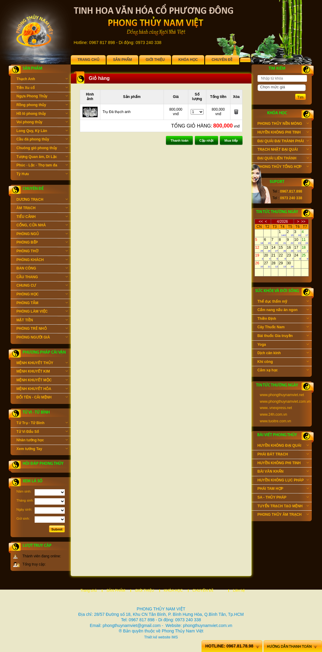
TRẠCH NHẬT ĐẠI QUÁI (283, 150)
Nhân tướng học (42, 440)
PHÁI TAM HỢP (283, 489)
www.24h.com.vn (273, 414)
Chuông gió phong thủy (42, 148)
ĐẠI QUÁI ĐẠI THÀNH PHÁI (283, 141)
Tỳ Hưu (42, 174)
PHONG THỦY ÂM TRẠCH (283, 515)
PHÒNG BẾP (42, 243)
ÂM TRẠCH (42, 208)
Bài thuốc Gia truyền (283, 336)
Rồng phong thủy (42, 105)
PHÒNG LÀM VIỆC (42, 312)
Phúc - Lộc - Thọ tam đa (42, 166)
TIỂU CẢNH (42, 217)
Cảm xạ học (283, 370)
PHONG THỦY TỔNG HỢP (283, 167)
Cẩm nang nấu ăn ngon (283, 310)
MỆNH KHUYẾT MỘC (42, 380)
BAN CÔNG (42, 269)
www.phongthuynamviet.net (282, 395)
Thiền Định (283, 319)
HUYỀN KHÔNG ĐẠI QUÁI (283, 446)
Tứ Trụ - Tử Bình (42, 423)
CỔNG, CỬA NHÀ (42, 225)
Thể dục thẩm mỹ (283, 302)
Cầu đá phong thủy (42, 140)
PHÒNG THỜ (42, 251)
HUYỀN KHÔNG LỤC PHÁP (283, 480)
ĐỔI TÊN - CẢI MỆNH (42, 398)
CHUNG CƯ (42, 286)
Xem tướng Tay (42, 449)
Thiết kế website (157, 637)
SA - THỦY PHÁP (283, 498)
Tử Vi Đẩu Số (42, 432)
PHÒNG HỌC (42, 295)
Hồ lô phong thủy (42, 114)
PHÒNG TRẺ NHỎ (42, 329)
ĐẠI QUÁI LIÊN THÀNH (283, 159)
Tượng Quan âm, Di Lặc (42, 157)
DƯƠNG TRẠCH (42, 200)
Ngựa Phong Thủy (42, 96)
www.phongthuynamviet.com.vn (285, 401)
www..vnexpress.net (276, 408)
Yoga (283, 345)
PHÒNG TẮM (42, 303)
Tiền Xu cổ (42, 88)
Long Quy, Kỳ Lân (42, 131)
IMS (174, 637)
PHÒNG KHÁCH (42, 260)
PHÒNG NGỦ (42, 234)
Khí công (283, 362)
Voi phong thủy (42, 122)
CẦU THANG (42, 277)
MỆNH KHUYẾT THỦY (42, 363)
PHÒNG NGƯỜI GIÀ (42, 338)
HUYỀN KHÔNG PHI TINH (283, 133)
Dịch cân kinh (283, 353)
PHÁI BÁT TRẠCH (283, 455)
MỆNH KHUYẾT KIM (42, 372)
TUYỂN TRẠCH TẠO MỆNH (283, 506)
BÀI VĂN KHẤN (283, 472)
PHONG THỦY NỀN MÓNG (283, 124)
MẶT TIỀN (42, 320)
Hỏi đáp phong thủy (43, 463)
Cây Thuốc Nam (283, 327)
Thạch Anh (42, 79)
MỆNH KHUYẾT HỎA (42, 389)
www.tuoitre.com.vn (275, 421)
